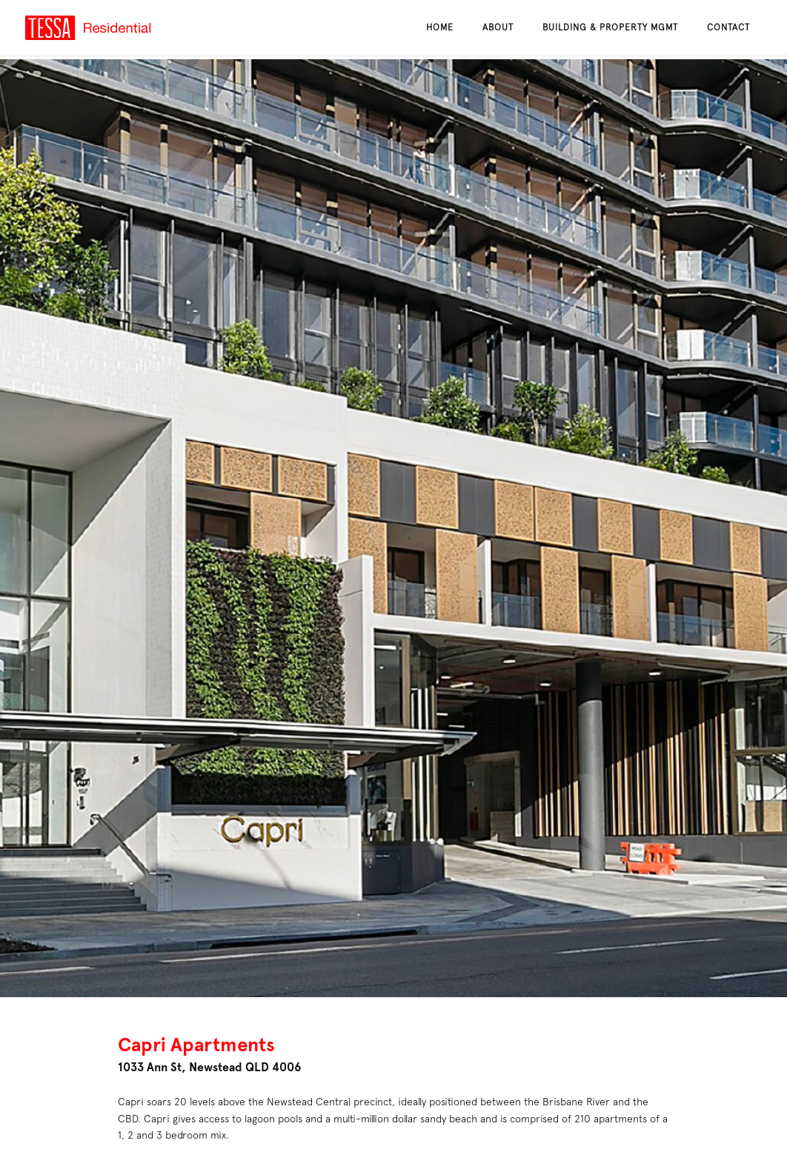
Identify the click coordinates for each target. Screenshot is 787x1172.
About (498, 27)
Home (440, 27)
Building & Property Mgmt (610, 27)
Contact (728, 27)
